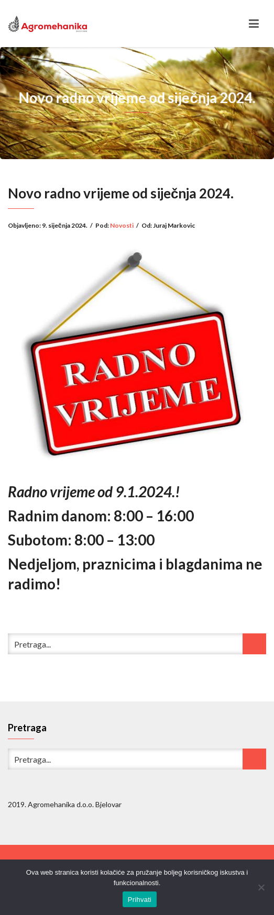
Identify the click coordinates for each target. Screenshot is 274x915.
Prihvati (139, 899)
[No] (261, 887)
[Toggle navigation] (254, 23)
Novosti (122, 225)
